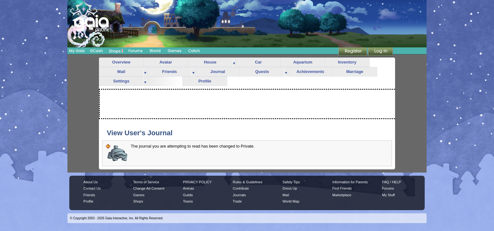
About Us (90, 182)
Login (380, 52)
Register (353, 52)
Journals (239, 195)
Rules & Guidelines (247, 182)
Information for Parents (350, 182)
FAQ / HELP (391, 182)
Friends (169, 71)
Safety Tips (291, 182)
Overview (121, 62)
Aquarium (303, 62)
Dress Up (290, 188)
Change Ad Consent (148, 188)
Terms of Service (146, 182)
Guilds (188, 195)
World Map (291, 201)
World (155, 50)
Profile (204, 81)
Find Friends (342, 188)
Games (174, 50)
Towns (188, 201)
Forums (135, 50)
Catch (194, 50)
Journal (217, 71)
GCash (96, 50)
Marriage (354, 71)
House (210, 62)
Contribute (241, 188)
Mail (121, 71)
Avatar (165, 62)
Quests (262, 71)
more (234, 62)
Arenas (188, 188)
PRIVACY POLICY (197, 182)
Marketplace (341, 195)
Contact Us (92, 188)
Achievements (310, 71)
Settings (121, 81)
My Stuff (388, 195)
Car (258, 62)
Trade (237, 201)
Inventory (347, 62)
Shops (116, 51)
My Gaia (76, 50)
